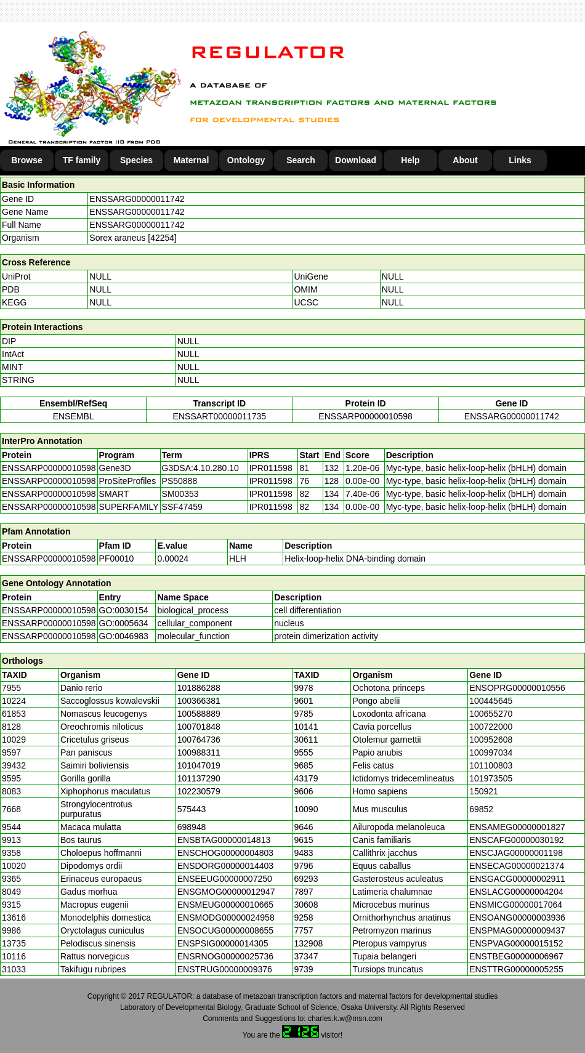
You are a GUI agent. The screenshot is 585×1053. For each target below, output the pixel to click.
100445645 (490, 701)
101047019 (198, 765)
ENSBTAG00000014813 (224, 840)
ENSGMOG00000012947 (226, 892)
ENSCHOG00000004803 (225, 853)
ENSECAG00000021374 (516, 866)
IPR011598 (270, 468)
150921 (483, 791)
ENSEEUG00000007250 (224, 879)
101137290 (198, 778)
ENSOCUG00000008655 (225, 930)
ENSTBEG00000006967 (516, 956)
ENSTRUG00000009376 (224, 969)
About (465, 160)
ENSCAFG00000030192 (516, 840)
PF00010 (116, 558)
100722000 (490, 727)
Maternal (191, 160)
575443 (191, 809)
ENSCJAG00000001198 (516, 853)
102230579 (198, 791)
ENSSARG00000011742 (136, 199)
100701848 (198, 727)
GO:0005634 (123, 623)
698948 (191, 827)
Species (136, 160)
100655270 (490, 714)
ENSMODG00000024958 (226, 917)
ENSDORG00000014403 (225, 866)
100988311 (198, 752)
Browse (26, 160)
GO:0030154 (123, 610)
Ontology (246, 160)
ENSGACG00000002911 (517, 879)
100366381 (198, 701)
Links (520, 160)
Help (410, 160)
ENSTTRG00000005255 (516, 969)
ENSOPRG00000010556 (517, 688)
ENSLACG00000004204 (516, 892)
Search (300, 160)
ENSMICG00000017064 (515, 905)
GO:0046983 (123, 636)
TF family (81, 160)
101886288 (198, 688)
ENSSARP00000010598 (365, 416)
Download (355, 160)
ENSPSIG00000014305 (222, 943)
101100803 (490, 765)
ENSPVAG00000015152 (516, 943)
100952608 (490, 739)
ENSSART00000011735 (220, 416)
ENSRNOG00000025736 (225, 956)
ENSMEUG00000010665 (225, 905)
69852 (481, 809)
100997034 (490, 752)
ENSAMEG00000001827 (517, 827)
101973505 (490, 778)
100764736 (198, 739)
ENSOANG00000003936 (517, 917)
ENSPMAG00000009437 (517, 930)
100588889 (198, 714)
